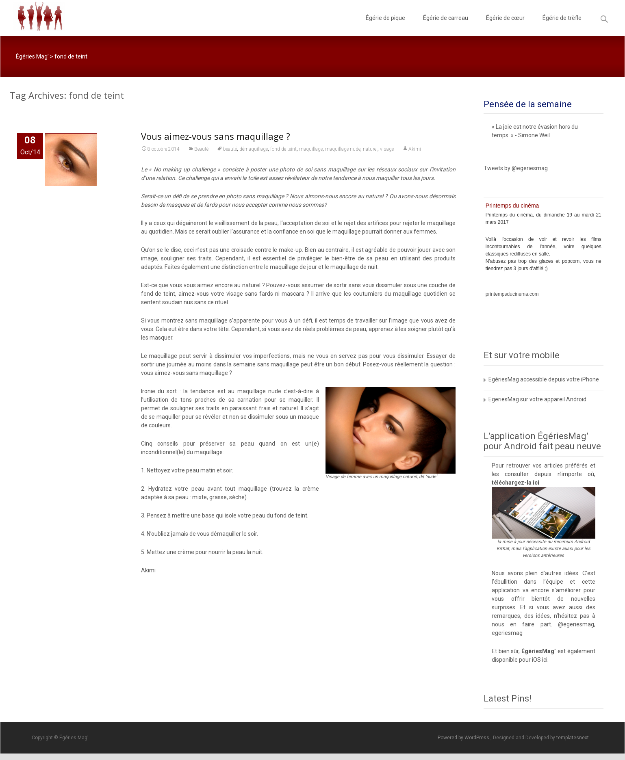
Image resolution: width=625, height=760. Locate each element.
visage (387, 150)
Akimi (414, 150)
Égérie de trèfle (562, 25)
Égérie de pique (385, 25)
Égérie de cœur (505, 25)
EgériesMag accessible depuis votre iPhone (543, 379)
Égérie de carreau (445, 25)
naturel (370, 150)
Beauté (201, 150)
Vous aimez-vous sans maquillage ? (215, 137)
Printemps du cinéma (512, 205)
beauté (230, 150)
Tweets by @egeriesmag (516, 168)
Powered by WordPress (464, 738)
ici (536, 482)
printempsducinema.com (512, 294)
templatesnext (572, 738)
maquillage (311, 150)
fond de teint (283, 150)
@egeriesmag (576, 624)
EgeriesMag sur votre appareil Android (537, 399)
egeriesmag (507, 633)
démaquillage (253, 150)
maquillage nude (342, 150)
